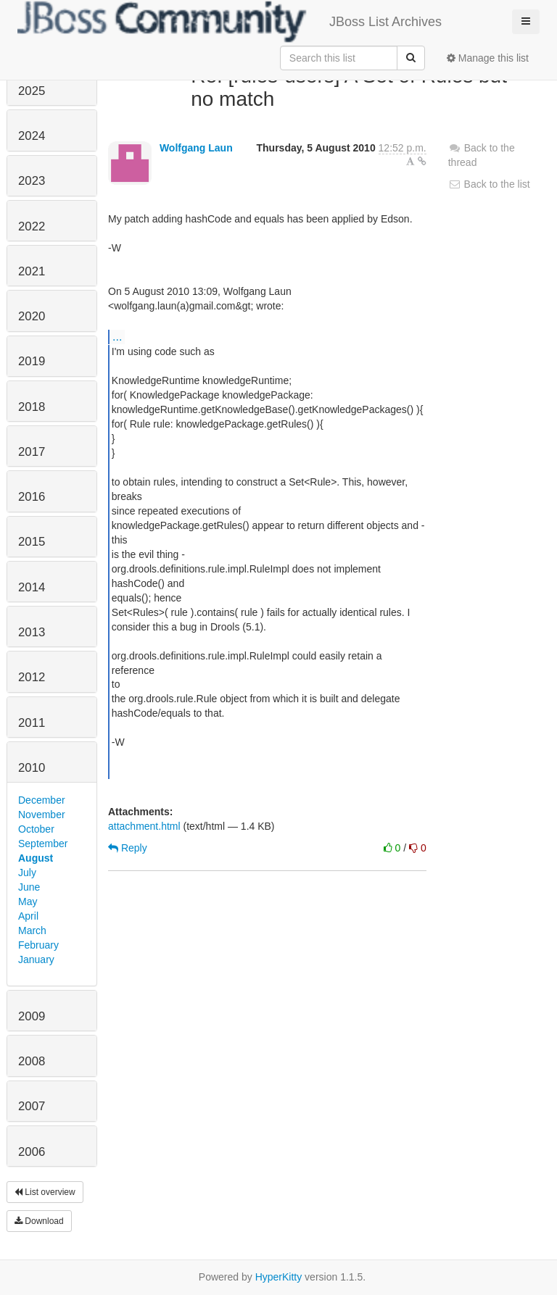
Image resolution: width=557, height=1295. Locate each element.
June (29, 887)
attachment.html (144, 826)
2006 (31, 1152)
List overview (45, 1192)
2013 (31, 632)
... (117, 336)
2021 (31, 271)
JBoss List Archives (229, 22)
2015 (31, 542)
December (41, 800)
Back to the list (489, 184)
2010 (31, 768)
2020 (31, 316)
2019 (31, 361)
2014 (31, 587)
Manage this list (488, 58)
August (35, 858)
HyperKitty (278, 1277)
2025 (31, 91)
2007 (31, 1106)
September (42, 843)
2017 (31, 452)
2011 (31, 723)
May (27, 901)
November (41, 814)
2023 (31, 181)
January (36, 959)
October (36, 829)
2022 (31, 226)
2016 (31, 497)
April (28, 916)
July (27, 872)
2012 (31, 677)
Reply (127, 848)
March (32, 930)
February (38, 945)
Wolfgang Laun (196, 148)
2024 (31, 136)
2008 (31, 1061)
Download (39, 1221)
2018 (31, 407)
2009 (31, 1016)
